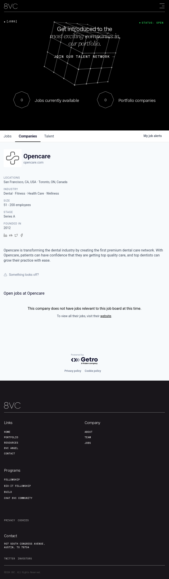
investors (25, 558)
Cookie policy (93, 371)
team (88, 437)
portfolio (11, 437)
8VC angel (11, 448)
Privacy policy (72, 371)
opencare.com (33, 162)
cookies (23, 520)
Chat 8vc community (18, 498)
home (7, 432)
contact (9, 453)
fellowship (12, 479)
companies (28, 136)
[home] (11, 6)
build (8, 492)
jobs (7, 136)
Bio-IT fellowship (17, 486)
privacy (9, 520)
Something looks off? (21, 274)
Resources (11, 442)
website (105, 316)
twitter (9, 558)
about (88, 432)
